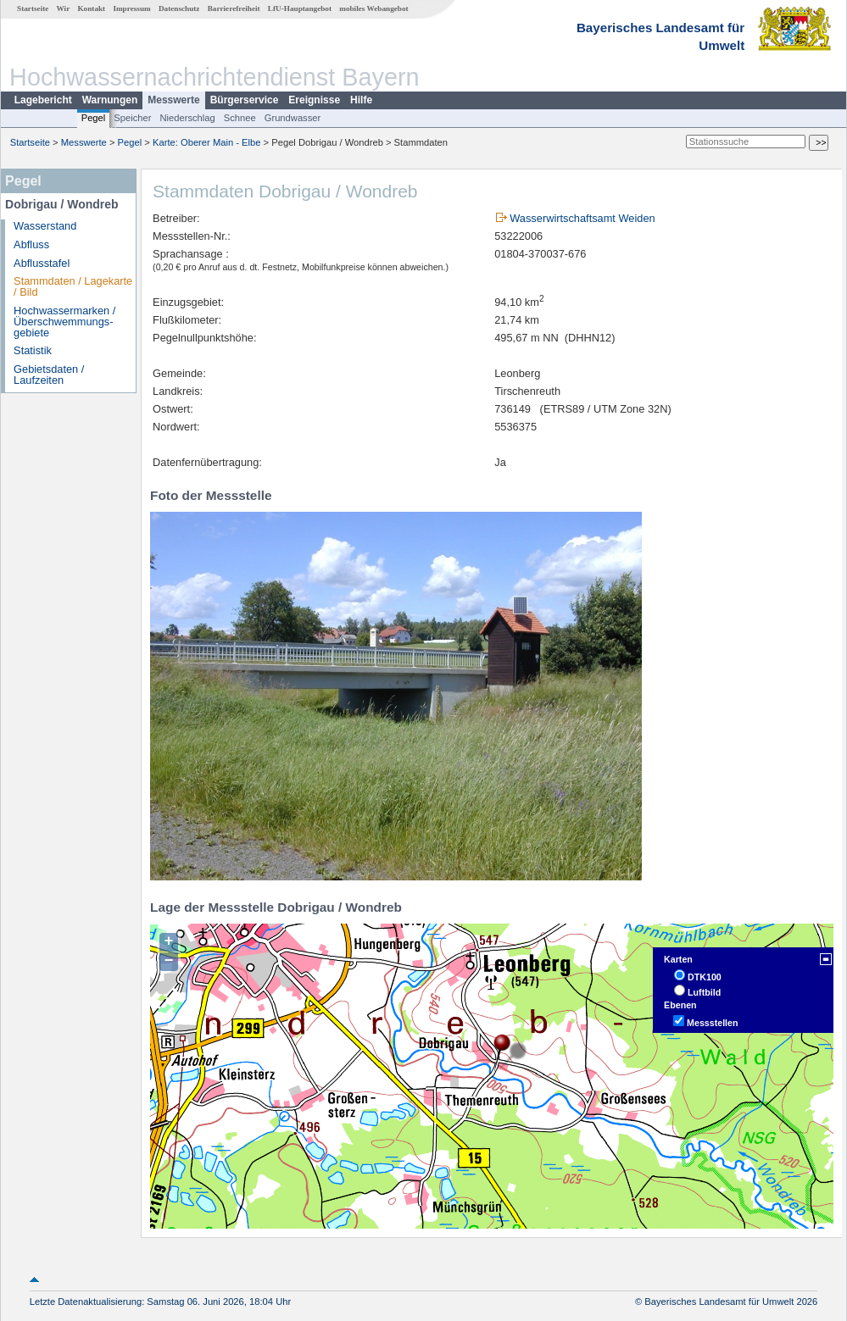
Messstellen (712, 1023)
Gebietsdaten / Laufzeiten (49, 374)
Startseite (32, 8)
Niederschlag (187, 118)
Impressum (131, 8)
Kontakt (91, 8)
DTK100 (705, 977)
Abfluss (31, 244)
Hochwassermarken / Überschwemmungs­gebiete (64, 321)
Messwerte (173, 100)
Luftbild (704, 992)
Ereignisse (314, 100)
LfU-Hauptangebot (300, 8)
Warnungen (110, 100)
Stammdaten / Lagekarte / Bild (73, 286)
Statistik (33, 350)
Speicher (132, 118)
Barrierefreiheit (234, 8)
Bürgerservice (244, 100)
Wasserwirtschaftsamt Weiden (582, 218)
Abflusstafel (42, 263)
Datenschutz (179, 8)
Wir (63, 8)
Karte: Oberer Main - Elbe (206, 142)
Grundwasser (293, 118)
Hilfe (361, 100)
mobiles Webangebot (373, 8)
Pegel (93, 118)
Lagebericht (43, 100)
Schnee (240, 118)
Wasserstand (45, 225)
